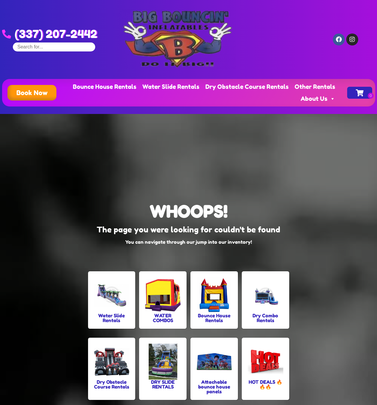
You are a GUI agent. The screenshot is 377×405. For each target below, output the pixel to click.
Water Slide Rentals (170, 86)
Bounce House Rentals (104, 86)
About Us (318, 98)
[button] (31, 93)
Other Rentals (315, 86)
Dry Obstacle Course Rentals (247, 86)
